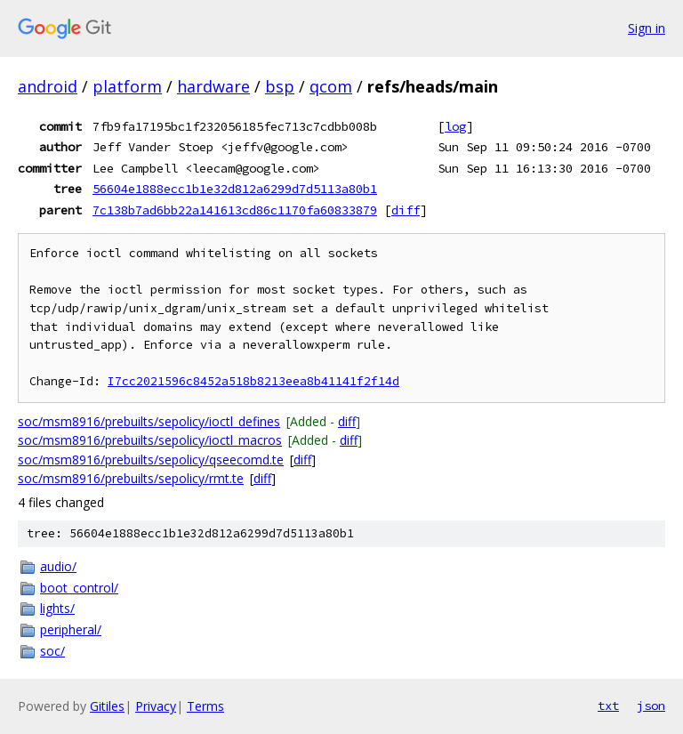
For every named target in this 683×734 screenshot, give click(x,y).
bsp (279, 86)
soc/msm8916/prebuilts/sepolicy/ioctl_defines (149, 421)
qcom (330, 86)
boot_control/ (79, 587)
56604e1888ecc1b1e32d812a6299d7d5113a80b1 (234, 189)
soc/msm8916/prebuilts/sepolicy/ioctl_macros (150, 440)
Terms (205, 706)
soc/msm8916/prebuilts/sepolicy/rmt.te (131, 478)
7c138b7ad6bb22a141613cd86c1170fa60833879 (234, 210)
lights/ (57, 608)
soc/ (52, 650)
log (455, 126)
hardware (213, 86)
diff (405, 210)
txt (608, 706)
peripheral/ (70, 629)
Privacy (155, 706)
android (47, 86)
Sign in (646, 28)
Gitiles (107, 706)
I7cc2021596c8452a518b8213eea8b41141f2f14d (253, 381)
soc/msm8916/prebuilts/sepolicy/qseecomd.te (151, 459)
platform (127, 86)
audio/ (58, 566)
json (651, 706)
